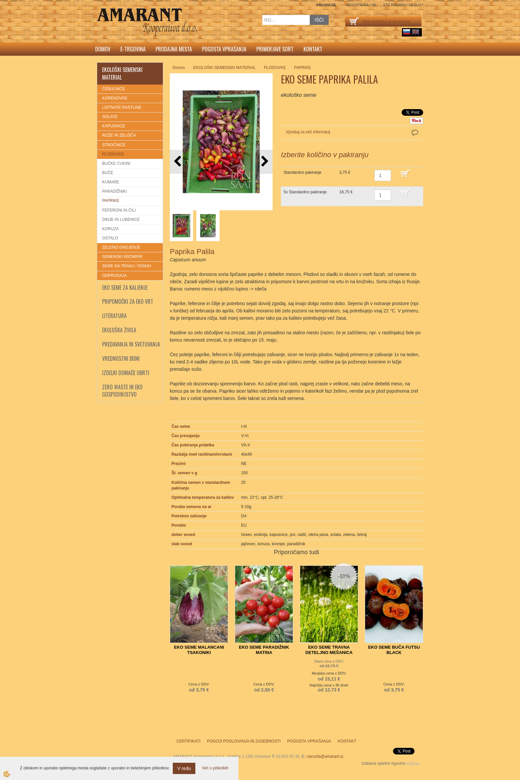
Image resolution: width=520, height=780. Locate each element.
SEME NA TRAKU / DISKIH (126, 266)
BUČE (107, 172)
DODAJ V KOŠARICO (410, 177)
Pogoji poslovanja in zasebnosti (244, 741)
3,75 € (344, 172)
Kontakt (312, 49)
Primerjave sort (274, 49)
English (415, 31)
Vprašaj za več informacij (308, 132)
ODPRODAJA (114, 275)
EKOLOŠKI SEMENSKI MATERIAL (224, 67)
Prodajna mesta (174, 49)
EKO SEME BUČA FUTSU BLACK (394, 650)
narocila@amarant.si (325, 756)
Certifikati (188, 741)
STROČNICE (114, 145)
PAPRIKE (110, 200)
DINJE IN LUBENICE (121, 219)
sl (406, 31)
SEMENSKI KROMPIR (122, 256)
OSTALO (110, 238)
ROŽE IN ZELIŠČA (119, 135)
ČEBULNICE (113, 89)
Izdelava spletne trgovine (383, 763)
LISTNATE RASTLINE (121, 107)
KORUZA (110, 229)
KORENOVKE (114, 98)
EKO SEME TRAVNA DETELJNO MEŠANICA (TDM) (329, 652)
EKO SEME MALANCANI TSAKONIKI (199, 650)
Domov (102, 49)
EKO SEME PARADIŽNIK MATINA (264, 650)
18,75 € (346, 192)
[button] (264, 161)
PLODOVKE (113, 154)
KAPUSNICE (113, 126)
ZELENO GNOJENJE (121, 247)
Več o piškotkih (215, 768)
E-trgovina (133, 49)
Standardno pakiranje (302, 172)
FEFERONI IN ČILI (119, 210)
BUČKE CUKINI (116, 163)
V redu (184, 768)
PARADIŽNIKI (114, 191)
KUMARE (110, 182)
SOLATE (109, 116)
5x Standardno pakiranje (305, 192)
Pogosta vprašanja (224, 49)
